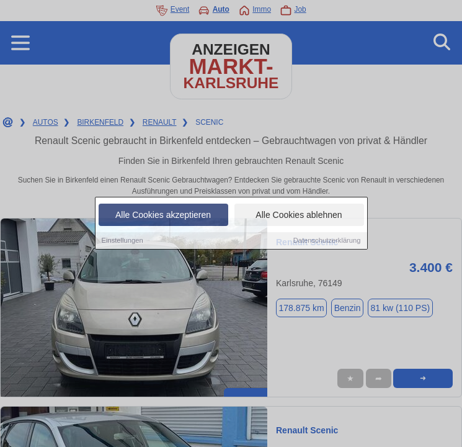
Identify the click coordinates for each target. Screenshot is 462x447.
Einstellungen (122, 241)
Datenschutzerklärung (327, 241)
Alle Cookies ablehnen (298, 215)
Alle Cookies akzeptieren (163, 215)
